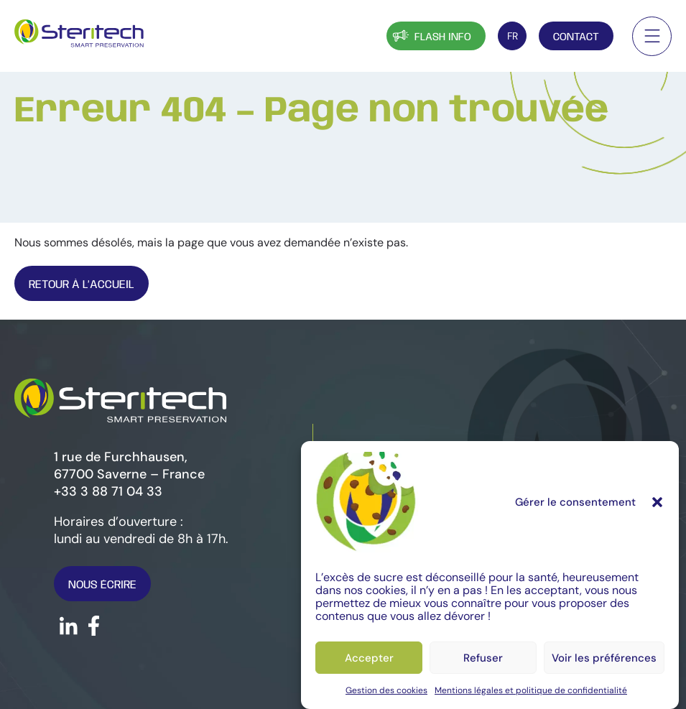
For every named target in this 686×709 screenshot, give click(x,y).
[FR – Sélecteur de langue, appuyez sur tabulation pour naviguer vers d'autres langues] (512, 36)
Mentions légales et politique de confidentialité (531, 690)
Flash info (430, 35)
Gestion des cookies (386, 690)
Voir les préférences (604, 658)
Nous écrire (102, 585)
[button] (657, 502)
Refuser (483, 658)
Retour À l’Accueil (81, 285)
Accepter (369, 658)
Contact (576, 37)
